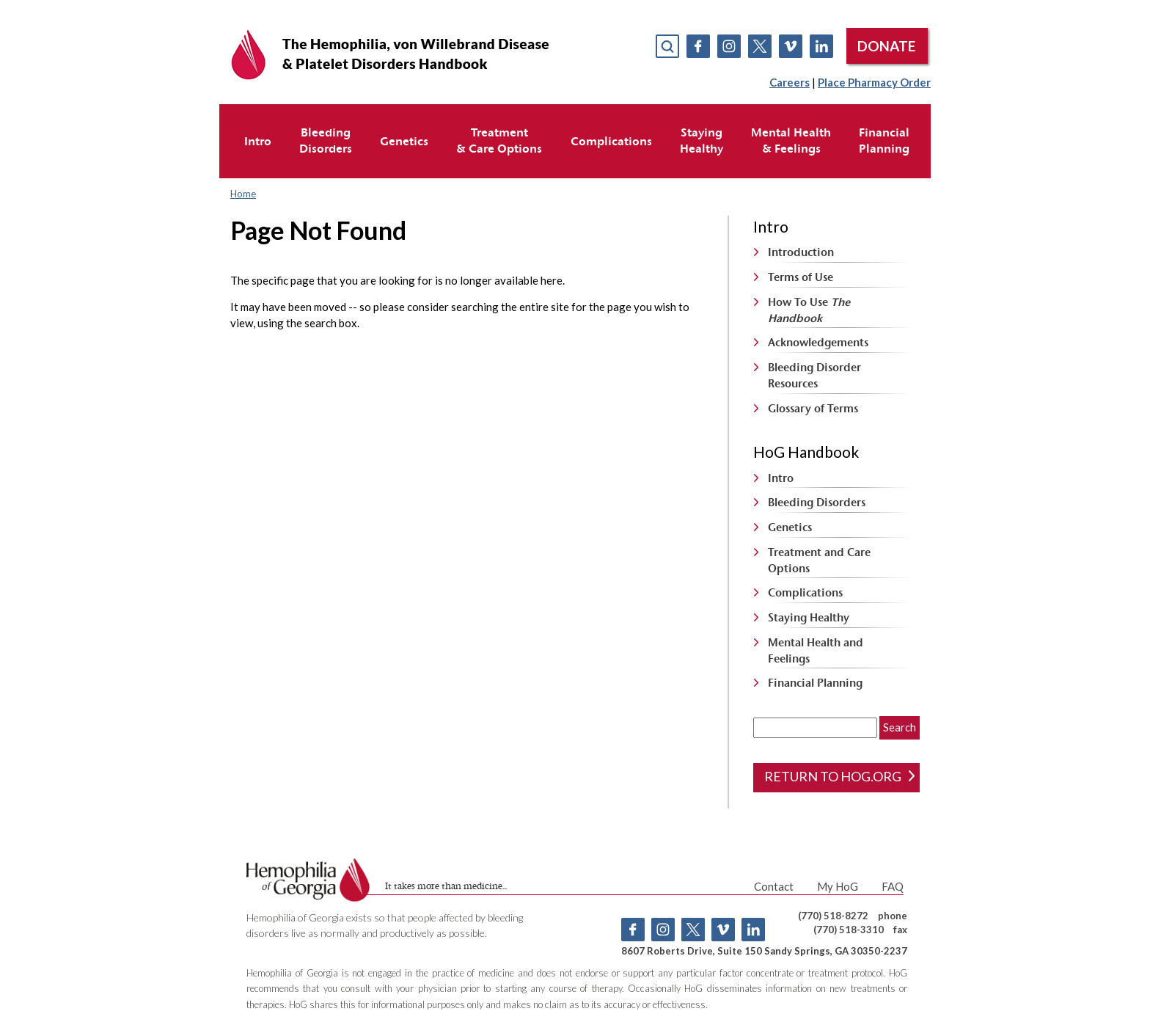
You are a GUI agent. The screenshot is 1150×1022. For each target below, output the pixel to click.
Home (243, 194)
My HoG (837, 886)
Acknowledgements (818, 342)
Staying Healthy (808, 617)
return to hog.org (839, 776)
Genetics (404, 141)
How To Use (809, 310)
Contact (774, 886)
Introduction (801, 252)
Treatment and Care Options (819, 560)
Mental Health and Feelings (815, 650)
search (667, 46)
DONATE (886, 45)
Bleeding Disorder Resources (814, 375)
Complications (611, 141)
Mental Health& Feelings (791, 140)
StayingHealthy (701, 140)
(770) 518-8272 (833, 915)
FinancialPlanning (884, 140)
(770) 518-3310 (848, 929)
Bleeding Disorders (816, 502)
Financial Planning (815, 683)
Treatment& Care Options (499, 140)
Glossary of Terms (813, 408)
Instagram (729, 46)
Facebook (698, 46)
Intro (257, 141)
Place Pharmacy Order (874, 82)
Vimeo (790, 46)
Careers (789, 82)
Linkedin (821, 46)
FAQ (893, 886)
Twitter (760, 46)
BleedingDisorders (325, 140)
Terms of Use (800, 277)
